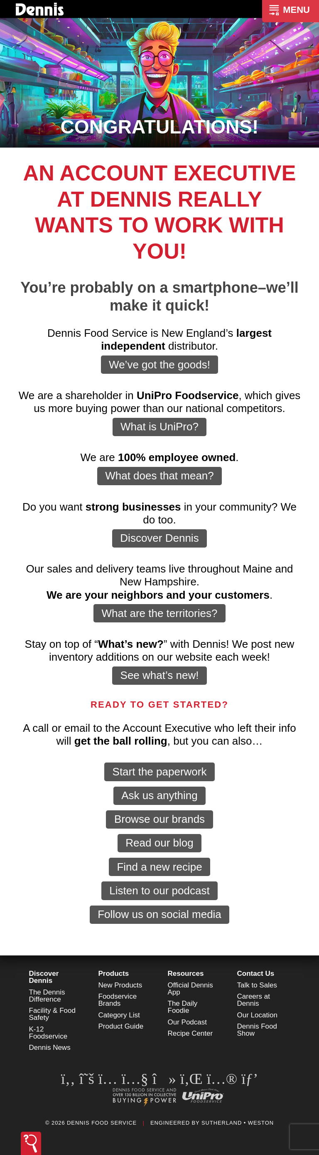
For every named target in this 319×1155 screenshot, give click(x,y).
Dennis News (50, 1047)
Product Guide (121, 1026)
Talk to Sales (257, 985)
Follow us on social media (159, 914)
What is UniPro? (159, 426)
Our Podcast (187, 1022)
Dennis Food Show (257, 1029)
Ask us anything (159, 795)
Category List (119, 1015)
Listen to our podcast (159, 890)
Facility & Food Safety (52, 1014)
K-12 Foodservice (48, 1032)
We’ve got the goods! (159, 364)
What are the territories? (160, 613)
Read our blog (159, 843)
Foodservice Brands (117, 999)
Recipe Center (190, 1033)
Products (113, 973)
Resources (186, 973)
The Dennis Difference (47, 995)
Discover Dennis (159, 538)
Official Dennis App (190, 988)
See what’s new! (159, 675)
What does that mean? (159, 475)
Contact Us (256, 973)
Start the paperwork (160, 771)
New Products (120, 985)
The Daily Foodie (183, 1007)
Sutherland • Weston (237, 1123)
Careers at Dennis (253, 999)
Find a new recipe (159, 867)
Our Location (257, 1015)
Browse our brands (159, 819)
